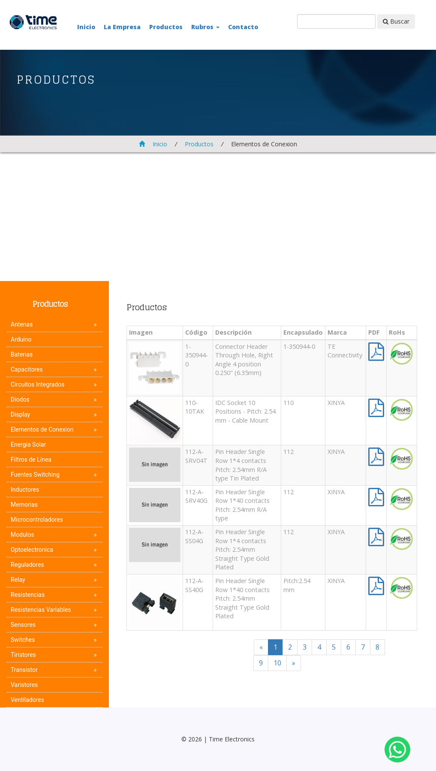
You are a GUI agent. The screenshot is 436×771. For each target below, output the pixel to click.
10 (277, 663)
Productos (166, 27)
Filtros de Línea (31, 459)
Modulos (22, 534)
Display (20, 414)
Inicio (86, 27)
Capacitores (27, 369)
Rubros (205, 27)
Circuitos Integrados (37, 384)
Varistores (24, 684)
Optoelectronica (32, 549)
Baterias (22, 354)
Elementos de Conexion (42, 429)
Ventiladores (27, 699)
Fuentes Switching (35, 474)
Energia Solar (28, 444)
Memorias (24, 504)
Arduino (21, 339)
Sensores (23, 624)
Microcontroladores (37, 519)
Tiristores (23, 654)
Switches (23, 639)
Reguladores (27, 564)
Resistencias (28, 594)
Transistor (24, 669)
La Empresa (122, 27)
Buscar (396, 21)
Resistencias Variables (41, 609)
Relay (18, 579)
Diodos (20, 399)
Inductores (25, 489)
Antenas (22, 324)
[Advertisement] (218, 217)
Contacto (243, 27)
